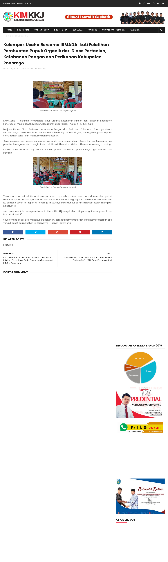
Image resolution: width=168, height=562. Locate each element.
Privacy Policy (24, 3)
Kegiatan (145, 334)
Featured (42, 68)
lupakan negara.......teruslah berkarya (137, 402)
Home (9, 30)
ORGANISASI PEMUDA (113, 30)
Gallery (92, 30)
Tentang (123, 372)
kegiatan (77, 30)
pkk (147, 357)
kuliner (148, 342)
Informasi (151, 327)
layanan (123, 349)
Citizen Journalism (143, 319)
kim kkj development (33, 559)
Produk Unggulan (148, 364)
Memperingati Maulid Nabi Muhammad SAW (146, 410)
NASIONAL (135, 30)
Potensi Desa (41, 30)
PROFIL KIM (23, 30)
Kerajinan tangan (128, 342)
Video (137, 372)
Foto (137, 327)
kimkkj (18, 559)
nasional (139, 349)
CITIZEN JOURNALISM (17, 36)
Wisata (150, 372)
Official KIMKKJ (125, 519)
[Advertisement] (57, 304)
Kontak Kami (9, 3)
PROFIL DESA (60, 30)
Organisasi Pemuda (128, 357)
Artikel (123, 319)
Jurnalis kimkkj (125, 515)
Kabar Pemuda (126, 334)
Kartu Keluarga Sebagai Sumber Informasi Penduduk (148, 424)
